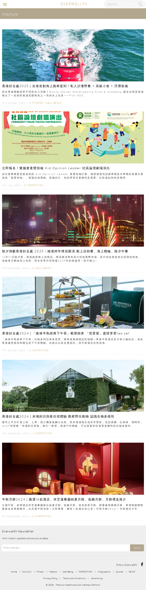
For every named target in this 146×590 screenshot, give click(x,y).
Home (14, 572)
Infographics (104, 572)
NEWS (132, 572)
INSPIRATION (35, 185)
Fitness (37, 103)
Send (137, 547)
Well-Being (53, 103)
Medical (53, 572)
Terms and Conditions (74, 578)
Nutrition (26, 572)
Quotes (119, 572)
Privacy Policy (50, 578)
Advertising (97, 578)
